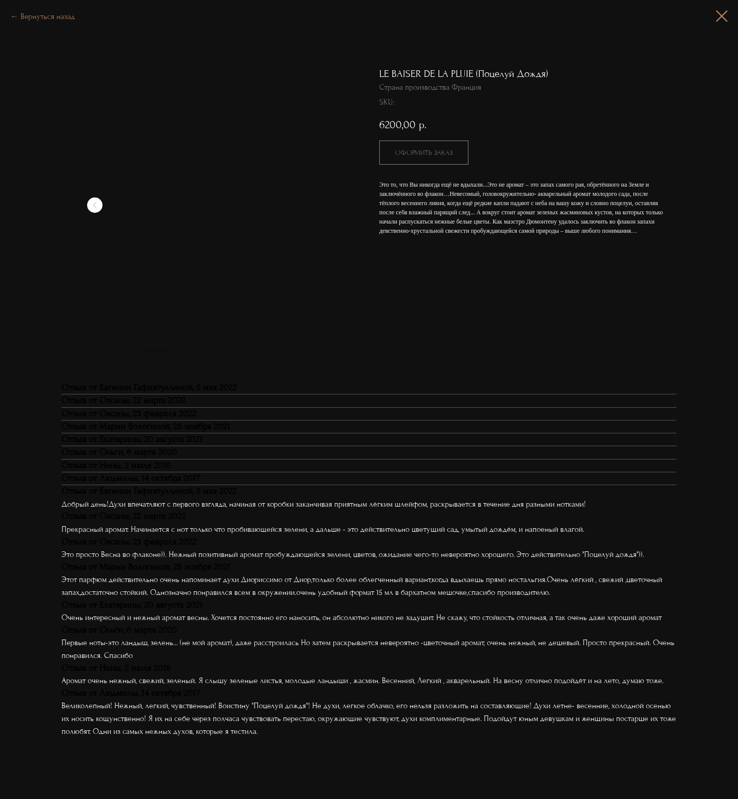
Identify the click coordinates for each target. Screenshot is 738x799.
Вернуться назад (47, 16)
